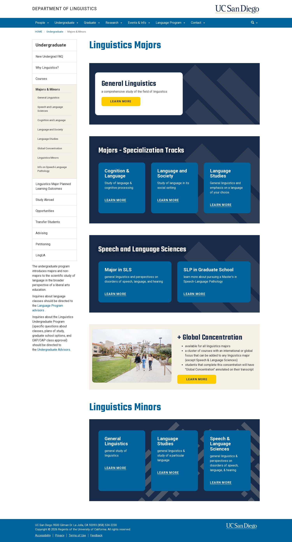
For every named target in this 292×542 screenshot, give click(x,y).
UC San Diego (237, 11)
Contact (198, 23)
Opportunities (45, 211)
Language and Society (50, 129)
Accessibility (43, 535)
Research (114, 23)
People (42, 23)
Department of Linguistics (64, 8)
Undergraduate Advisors (53, 349)
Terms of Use (77, 535)
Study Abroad (45, 200)
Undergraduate (66, 23)
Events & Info (139, 23)
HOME (38, 31)
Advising (41, 233)
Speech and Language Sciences (50, 108)
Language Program (170, 23)
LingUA (40, 255)
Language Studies (48, 138)
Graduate (92, 23)
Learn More (120, 101)
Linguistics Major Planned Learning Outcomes (53, 186)
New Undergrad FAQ (49, 56)
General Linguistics (48, 97)
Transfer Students (48, 222)
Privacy (59, 535)
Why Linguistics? (47, 67)
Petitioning (43, 244)
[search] (254, 23)
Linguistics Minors (48, 157)
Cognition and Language (52, 120)
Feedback (96, 535)
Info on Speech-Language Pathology (52, 168)
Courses (41, 79)
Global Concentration (50, 148)
